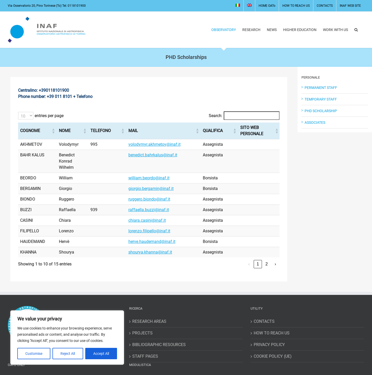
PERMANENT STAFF (321, 88)
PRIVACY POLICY (269, 326)
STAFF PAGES (145, 337)
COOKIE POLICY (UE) (273, 337)
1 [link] (258, 245)
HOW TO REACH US (272, 314)
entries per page (49, 115)
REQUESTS (142, 370)
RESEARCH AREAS (149, 302)
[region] (67, 337)
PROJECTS (142, 314)
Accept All (101, 353)
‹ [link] (249, 245)
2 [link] (267, 245)
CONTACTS (264, 302)
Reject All (67, 353)
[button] (356, 30)
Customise (33, 353)
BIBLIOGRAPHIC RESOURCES (159, 326)
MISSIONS (141, 358)
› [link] (275, 245)
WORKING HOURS (27, 370)
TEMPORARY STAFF (321, 99)
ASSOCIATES (315, 122)
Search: (215, 115)
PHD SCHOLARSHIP (321, 111)
